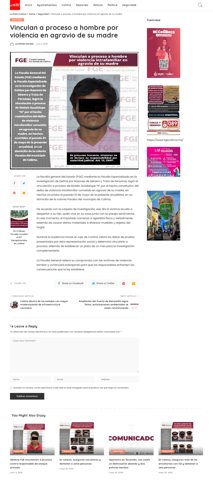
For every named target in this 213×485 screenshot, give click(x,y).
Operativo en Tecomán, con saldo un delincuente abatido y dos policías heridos (131, 465)
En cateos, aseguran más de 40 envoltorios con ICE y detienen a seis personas (179, 465)
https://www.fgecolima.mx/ (165, 140)
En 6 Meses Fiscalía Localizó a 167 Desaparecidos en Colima (19, 237)
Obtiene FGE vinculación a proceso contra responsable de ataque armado (30, 465)
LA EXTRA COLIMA (24, 44)
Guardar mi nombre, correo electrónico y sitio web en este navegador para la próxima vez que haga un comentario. (71, 390)
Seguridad (17, 20)
